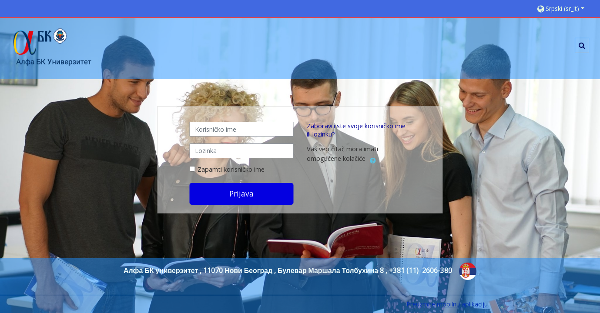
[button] (564, 8)
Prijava (241, 193)
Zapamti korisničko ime (231, 169)
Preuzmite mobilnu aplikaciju (447, 304)
